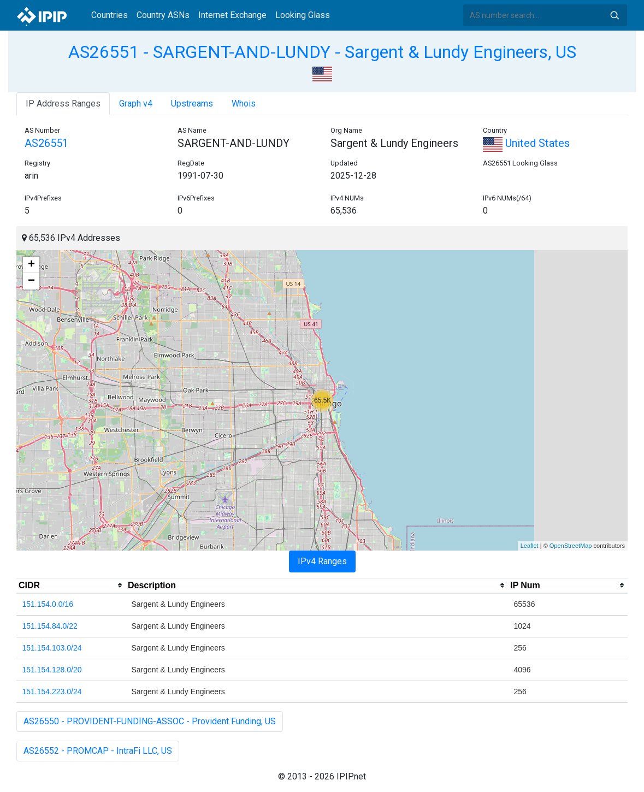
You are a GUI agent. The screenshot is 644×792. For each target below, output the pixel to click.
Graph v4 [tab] (135, 103)
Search (614, 15)
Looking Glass (302, 15)
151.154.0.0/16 (47, 604)
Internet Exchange (232, 15)
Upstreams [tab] (192, 103)
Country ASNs (163, 15)
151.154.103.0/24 (52, 647)
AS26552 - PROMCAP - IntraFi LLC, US (97, 751)
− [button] (31, 281)
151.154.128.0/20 (52, 669)
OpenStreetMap (571, 545)
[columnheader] (71, 585)
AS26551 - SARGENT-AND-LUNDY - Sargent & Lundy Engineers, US (322, 52)
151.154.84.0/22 (50, 626)
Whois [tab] (244, 103)
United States (526, 143)
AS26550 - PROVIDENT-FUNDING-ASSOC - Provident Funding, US (149, 721)
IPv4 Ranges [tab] (322, 561)
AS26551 (46, 143)
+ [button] (31, 265)
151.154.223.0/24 (52, 691)
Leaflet (530, 545)
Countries (109, 15)
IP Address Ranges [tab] (63, 103)
